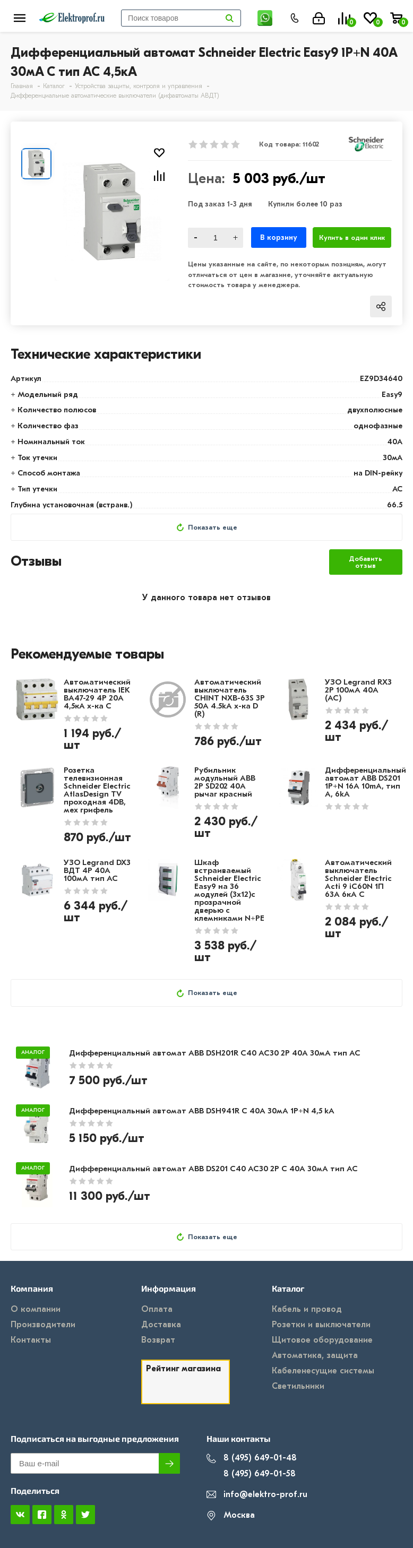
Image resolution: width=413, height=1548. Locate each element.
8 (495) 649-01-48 (251, 1458)
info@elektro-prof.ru (256, 1495)
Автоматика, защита (315, 1355)
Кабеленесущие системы (323, 1371)
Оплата (157, 1309)
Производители (43, 1324)
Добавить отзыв (365, 562)
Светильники (298, 1386)
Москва (230, 1515)
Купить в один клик (352, 237)
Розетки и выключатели (321, 1324)
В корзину (278, 237)
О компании (36, 1309)
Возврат (158, 1340)
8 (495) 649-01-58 (251, 1474)
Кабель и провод (307, 1309)
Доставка (161, 1324)
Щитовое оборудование (322, 1340)
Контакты (31, 1340)
